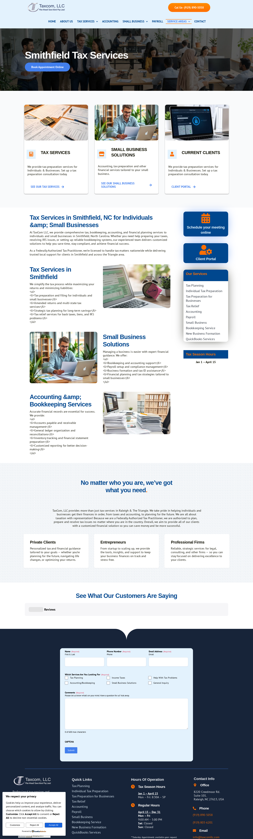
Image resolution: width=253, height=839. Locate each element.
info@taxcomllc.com (206, 821)
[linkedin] (190, 834)
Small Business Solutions (124, 666)
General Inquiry (161, 666)
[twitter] (186, 834)
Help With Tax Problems (165, 661)
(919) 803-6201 (203, 806)
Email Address (160, 635)
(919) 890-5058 (203, 799)
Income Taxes (118, 661)
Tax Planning (76, 661)
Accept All (53, 825)
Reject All (34, 825)
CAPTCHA (69, 725)
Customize (15, 825)
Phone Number (118, 635)
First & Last (70, 638)
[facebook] (181, 834)
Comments (74, 676)
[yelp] (195, 834)
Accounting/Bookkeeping (82, 666)
